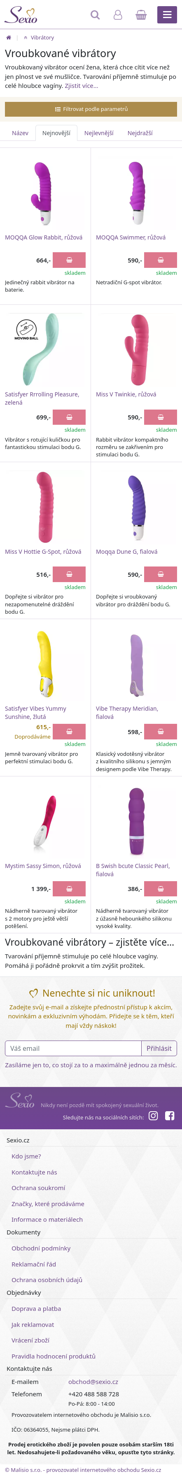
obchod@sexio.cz (93, 1381)
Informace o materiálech (47, 1219)
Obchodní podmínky (41, 1248)
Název (20, 133)
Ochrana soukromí (38, 1188)
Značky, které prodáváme (48, 1204)
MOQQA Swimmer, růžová (131, 237)
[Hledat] (95, 18)
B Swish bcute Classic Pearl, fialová (133, 870)
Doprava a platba (36, 1308)
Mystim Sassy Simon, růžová (43, 866)
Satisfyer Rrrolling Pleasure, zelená (42, 398)
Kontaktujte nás (34, 1172)
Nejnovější (56, 133)
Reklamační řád (34, 1264)
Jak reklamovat (33, 1324)
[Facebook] (169, 1117)
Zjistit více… (81, 85)
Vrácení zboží (30, 1340)
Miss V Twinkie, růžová (126, 394)
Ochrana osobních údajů (47, 1280)
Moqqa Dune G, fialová (127, 551)
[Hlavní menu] (167, 14)
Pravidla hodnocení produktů (54, 1356)
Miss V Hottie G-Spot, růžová (43, 551)
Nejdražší (140, 133)
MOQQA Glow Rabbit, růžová (43, 237)
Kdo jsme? (26, 1156)
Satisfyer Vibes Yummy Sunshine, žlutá (35, 713)
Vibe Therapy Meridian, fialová (127, 713)
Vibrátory (38, 37)
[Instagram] (152, 1117)
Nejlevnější (99, 133)
